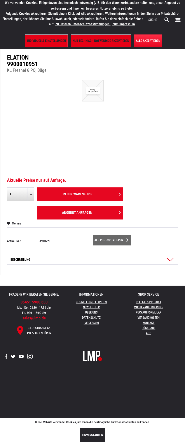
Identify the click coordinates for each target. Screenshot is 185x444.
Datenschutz (91, 317)
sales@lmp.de (34, 318)
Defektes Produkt (148, 302)
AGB (148, 333)
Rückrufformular (148, 312)
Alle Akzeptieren (148, 41)
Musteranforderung (148, 307)
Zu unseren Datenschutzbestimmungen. (82, 24)
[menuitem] (179, 19)
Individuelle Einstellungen (46, 41)
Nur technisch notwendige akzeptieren (101, 41)
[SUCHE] (159, 19)
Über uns (91, 312)
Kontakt (149, 323)
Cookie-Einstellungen (91, 302)
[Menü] (179, 19)
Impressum (91, 323)
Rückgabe (148, 328)
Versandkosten (149, 317)
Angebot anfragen (91, 212)
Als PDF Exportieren (111, 239)
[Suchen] (166, 19)
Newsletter (91, 307)
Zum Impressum (123, 24)
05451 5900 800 (34, 302)
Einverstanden (92, 435)
